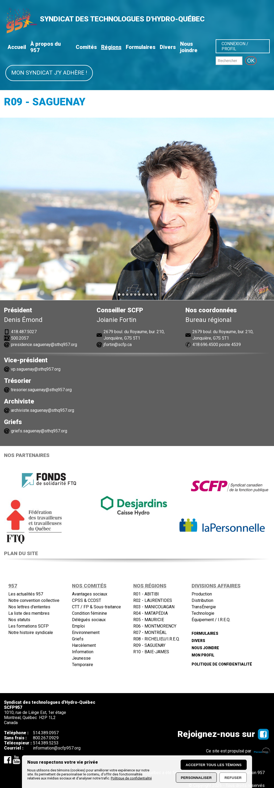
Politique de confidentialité (131, 778)
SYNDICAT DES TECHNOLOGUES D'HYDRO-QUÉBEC (122, 19)
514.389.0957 (46, 732)
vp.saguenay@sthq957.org (35, 369)
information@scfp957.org (57, 748)
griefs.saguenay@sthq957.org (39, 430)
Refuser (233, 778)
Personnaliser (196, 778)
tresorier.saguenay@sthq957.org (41, 389)
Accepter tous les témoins (214, 765)
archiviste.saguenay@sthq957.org (42, 410)
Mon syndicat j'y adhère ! (49, 73)
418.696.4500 (205, 344)
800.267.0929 (46, 737)
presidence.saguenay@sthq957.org (44, 344)
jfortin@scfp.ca (118, 344)
